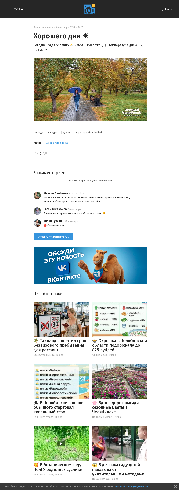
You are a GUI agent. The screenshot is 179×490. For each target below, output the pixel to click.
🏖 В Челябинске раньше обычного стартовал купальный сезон (58, 407)
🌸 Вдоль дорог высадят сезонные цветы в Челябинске (116, 407)
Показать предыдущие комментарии (90, 180)
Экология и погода (44, 27)
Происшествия (100, 479)
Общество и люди (44, 354)
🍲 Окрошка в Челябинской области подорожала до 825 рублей (119, 345)
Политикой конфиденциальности (131, 486)
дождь (66, 132)
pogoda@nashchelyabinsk (89, 132)
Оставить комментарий (53, 236)
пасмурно (53, 132)
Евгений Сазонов (55, 209)
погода (39, 132)
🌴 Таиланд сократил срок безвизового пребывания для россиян (60, 345)
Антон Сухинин (53, 221)
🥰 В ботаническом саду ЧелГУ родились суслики (58, 467)
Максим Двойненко (57, 193)
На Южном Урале (43, 417)
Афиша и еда (99, 354)
